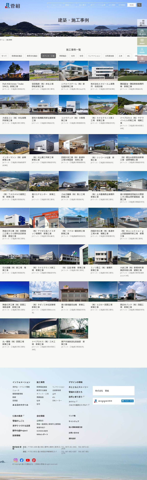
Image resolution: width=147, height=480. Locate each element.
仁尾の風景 (18, 415)
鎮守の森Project (20, 430)
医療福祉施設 (17, 56)
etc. (128, 56)
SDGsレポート (42, 434)
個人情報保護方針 (75, 427)
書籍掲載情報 (17, 393)
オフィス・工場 (48, 56)
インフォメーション (55, 5)
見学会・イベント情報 (21, 387)
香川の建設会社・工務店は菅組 (33, 464)
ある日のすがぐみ (20, 404)
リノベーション (94, 56)
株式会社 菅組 (102, 390)
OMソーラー (57, 400)
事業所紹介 (41, 427)
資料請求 (72, 438)
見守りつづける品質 (97, 5)
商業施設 (62, 56)
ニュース (15, 390)
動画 (14, 397)
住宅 (81, 56)
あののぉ (73, 401)
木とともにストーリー (78, 386)
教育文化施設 (32, 56)
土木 (120, 56)
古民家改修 (109, 56)
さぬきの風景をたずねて (79, 405)
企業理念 (40, 420)
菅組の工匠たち (75, 391)
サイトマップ (74, 421)
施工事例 (82, 5)
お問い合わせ (74, 432)
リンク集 (72, 415)
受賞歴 (15, 400)
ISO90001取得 (42, 431)
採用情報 (122, 5)
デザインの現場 (75, 382)
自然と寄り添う (76, 396)
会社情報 (112, 5)
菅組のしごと (70, 5)
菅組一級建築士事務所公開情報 (49, 424)
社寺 (73, 56)
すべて (4, 56)
